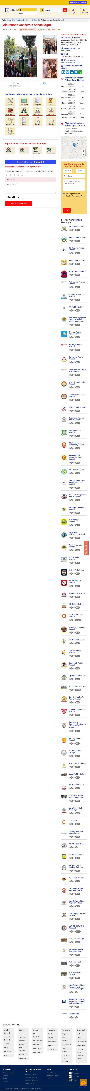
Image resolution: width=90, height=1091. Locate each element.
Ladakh (79, 1034)
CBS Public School (77, 470)
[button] (74, 145)
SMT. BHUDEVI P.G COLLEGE (76, 927)
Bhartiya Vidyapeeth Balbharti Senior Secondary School (77, 319)
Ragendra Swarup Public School (76, 419)
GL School (73, 821)
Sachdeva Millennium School (77, 533)
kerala (35, 1030)
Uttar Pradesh (17, 20)
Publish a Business (53, 1076)
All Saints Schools (77, 226)
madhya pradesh (36, 1035)
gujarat (21, 1030)
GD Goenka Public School (76, 249)
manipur (36, 1044)
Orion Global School (77, 763)
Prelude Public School (75, 295)
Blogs (5, 1078)
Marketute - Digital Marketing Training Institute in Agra (77, 1001)
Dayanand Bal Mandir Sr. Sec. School (75, 457)
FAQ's (49, 1078)
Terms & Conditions (31, 1080)
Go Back (6, 20)
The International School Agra (76, 832)
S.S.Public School (76, 307)
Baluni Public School (78, 237)
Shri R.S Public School (75, 739)
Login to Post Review (18, 203)
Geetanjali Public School (76, 664)
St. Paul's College (76, 570)
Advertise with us (31, 1075)
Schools (78, 220)
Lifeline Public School (75, 651)
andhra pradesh (7, 1031)
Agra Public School (77, 676)
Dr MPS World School (75, 521)
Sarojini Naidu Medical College (76, 866)
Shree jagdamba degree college (76, 950)
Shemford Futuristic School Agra (77, 370)
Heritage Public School (75, 345)
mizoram (36, 1052)
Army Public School (77, 271)
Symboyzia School (77, 593)
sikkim (50, 1045)
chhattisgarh (8, 1051)
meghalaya (37, 1048)
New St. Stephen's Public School (76, 698)
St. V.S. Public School (75, 558)
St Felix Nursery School (75, 615)
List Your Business (78, 3)
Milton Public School (78, 407)
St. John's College (76, 878)
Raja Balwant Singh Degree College (77, 902)
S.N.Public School (76, 604)
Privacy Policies (30, 1083)
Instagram (74, 1076)
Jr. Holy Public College (75, 751)
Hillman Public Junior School (75, 333)
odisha (50, 1034)
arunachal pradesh (8, 1038)
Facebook (74, 1073)
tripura (65, 1034)
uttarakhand (66, 1044)
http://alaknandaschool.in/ (71, 62)
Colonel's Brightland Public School (77, 496)
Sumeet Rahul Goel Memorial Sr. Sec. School (77, 482)
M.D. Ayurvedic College (75, 973)
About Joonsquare (9, 1073)
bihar (6, 1048)
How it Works (51, 1073)
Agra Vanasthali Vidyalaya (75, 809)
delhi (79, 1038)
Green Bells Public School (77, 710)
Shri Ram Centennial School (77, 508)
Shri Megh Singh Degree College (76, 889)
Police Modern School (75, 581)
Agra (28, 20)
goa (5, 1055)
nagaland (51, 1030)
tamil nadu (52, 1049)
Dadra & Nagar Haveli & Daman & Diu (80, 1055)
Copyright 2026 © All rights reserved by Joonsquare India (22, 1088)
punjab (50, 1038)
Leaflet (76, 158)
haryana (22, 1034)
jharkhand (23, 1054)
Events (5, 1081)
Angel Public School (77, 774)
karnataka (22, 1058)
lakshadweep (82, 1041)
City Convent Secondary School (77, 444)
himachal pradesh (22, 1039)
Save (51, 29)
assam (6, 1044)
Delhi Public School (77, 260)
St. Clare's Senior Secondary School (77, 796)
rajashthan (52, 1041)
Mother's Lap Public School (77, 628)
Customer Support (31, 1077)
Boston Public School (75, 431)
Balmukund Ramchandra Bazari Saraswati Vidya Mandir (77, 724)
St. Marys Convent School (76, 395)
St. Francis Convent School (77, 283)
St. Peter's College (77, 962)
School (35, 20)
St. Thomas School (77, 686)
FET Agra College (76, 855)
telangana (66, 1030)
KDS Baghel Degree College (77, 914)
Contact (5, 1076)
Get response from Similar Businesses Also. (74, 195)
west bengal (64, 1050)
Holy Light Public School (76, 358)
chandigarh (81, 1030)
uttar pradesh (65, 1039)
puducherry (81, 1045)
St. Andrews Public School (77, 383)
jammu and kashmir (22, 1048)
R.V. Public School (76, 785)
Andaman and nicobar (65, 1058)
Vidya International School (77, 546)
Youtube (73, 1080)
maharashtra (37, 1041)
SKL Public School (76, 640)
